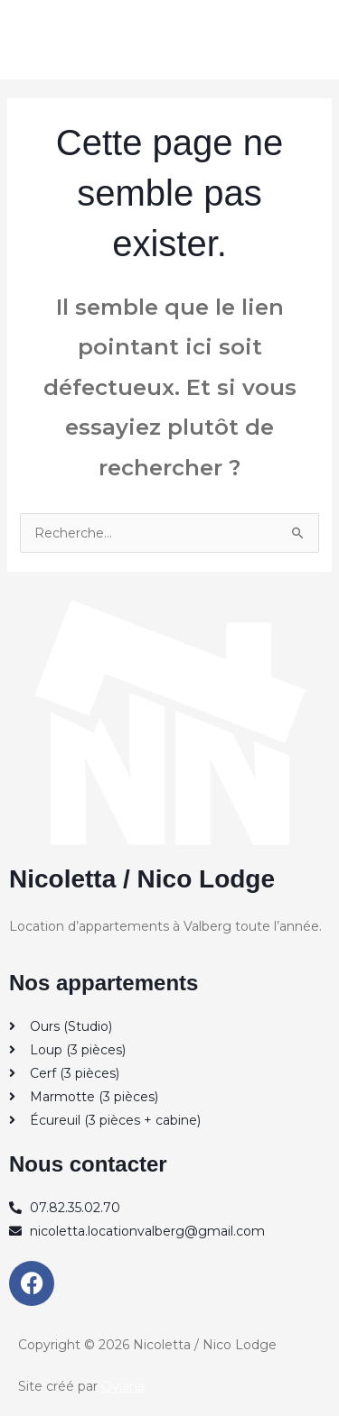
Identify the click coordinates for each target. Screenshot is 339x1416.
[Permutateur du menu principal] (302, 39)
